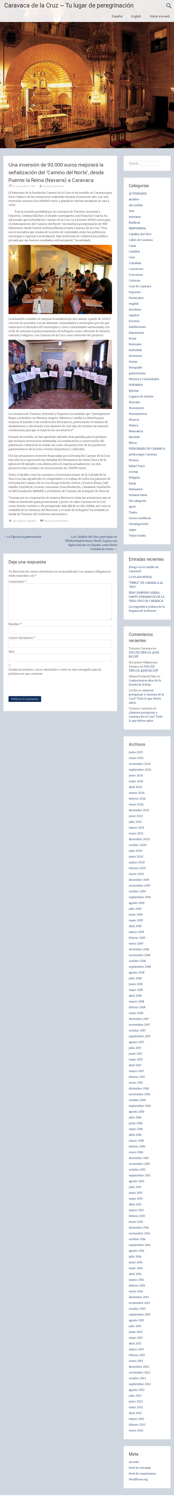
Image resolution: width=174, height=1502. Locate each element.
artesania (135, 216)
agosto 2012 (137, 1390)
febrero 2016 (137, 1146)
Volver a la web (160, 16)
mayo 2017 (136, 1059)
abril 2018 (135, 995)
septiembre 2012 (140, 1384)
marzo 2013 (136, 1349)
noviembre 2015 (139, 1163)
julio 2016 (135, 1117)
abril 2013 (135, 1343)
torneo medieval (140, 518)
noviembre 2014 (139, 1233)
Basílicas (134, 222)
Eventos (134, 321)
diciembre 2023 (139, 810)
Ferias (132, 338)
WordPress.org (138, 1479)
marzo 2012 (136, 1419)
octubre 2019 (137, 891)
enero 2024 (136, 804)
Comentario (17, 581)
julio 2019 (135, 908)
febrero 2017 (137, 1077)
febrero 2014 (137, 1285)
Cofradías (135, 263)
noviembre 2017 (139, 1024)
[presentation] (34, 686)
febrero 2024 (137, 798)
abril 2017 (135, 1065)
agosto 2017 (136, 1042)
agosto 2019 (136, 903)
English (136, 16)
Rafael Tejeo (137, 466)
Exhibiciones (137, 327)
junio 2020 (136, 856)
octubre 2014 (137, 1239)
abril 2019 (135, 926)
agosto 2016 (136, 1111)
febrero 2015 (137, 1216)
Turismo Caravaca (53, 186)
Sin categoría (137, 500)
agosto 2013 (136, 1320)
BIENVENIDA (137, 228)
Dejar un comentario (56, 520)
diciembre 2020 (139, 839)
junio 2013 (135, 1332)
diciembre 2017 (139, 1019)
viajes (132, 529)
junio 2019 (136, 914)
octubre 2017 (137, 1030)
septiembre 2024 (140, 769)
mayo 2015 (136, 1198)
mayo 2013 (136, 1337)
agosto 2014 (136, 1250)
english (134, 303)
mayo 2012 (136, 1407)
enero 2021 (136, 833)
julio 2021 (135, 821)
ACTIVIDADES (138, 193)
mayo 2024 (136, 781)
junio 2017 (135, 1053)
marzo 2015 (136, 1210)
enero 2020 (136, 874)
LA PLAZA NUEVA (140, 577)
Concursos (136, 274)
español (31, 520)
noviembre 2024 (140, 763)
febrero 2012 (137, 1424)
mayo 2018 (136, 990)
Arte (131, 211)
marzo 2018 (136, 1001)
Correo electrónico (22, 638)
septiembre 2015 (140, 1175)
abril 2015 (135, 1204)
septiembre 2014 (140, 1245)
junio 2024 (136, 775)
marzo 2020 (137, 862)
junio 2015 (135, 1192)
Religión (134, 477)
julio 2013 (135, 1326)
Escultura (135, 309)
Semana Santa (138, 495)
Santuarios (136, 489)
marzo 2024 (137, 792)
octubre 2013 (137, 1308)
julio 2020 (135, 850)
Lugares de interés (141, 396)
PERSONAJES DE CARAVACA (147, 448)
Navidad (134, 437)
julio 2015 (135, 1187)
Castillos (134, 251)
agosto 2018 (136, 972)
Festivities (135, 356)
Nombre (15, 624)
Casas (132, 245)
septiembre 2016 (140, 1105)
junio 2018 (136, 984)
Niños (133, 442)
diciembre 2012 (139, 1366)
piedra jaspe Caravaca (143, 454)
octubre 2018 (137, 961)
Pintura (133, 460)
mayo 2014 (136, 1268)
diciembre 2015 (139, 1158)
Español (117, 16)
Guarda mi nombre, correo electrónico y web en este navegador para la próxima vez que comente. (54, 671)
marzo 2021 (136, 827)
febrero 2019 (137, 937)
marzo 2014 (136, 1279)
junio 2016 (136, 1123)
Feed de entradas (140, 1467)
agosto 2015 (136, 1181)
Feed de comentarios (142, 1473)
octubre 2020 (137, 845)
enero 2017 (136, 1082)
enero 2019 (136, 943)
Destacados (136, 298)
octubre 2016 (137, 1100)
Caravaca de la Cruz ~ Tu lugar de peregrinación (69, 5)
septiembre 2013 (139, 1314)
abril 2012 (135, 1413)
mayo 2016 (136, 1129)
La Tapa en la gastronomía (22, 536)
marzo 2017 (136, 1071)
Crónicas (134, 280)
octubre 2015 (137, 1169)
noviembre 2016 (139, 1094)
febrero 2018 (137, 1007)
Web (11, 651)
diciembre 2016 (139, 1088)
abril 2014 (135, 1274)
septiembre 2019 (140, 897)
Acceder (134, 1462)
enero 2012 (136, 1430)
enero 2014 (136, 1291)
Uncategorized (138, 524)
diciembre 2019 (139, 879)
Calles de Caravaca (141, 240)
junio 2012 (136, 1401)
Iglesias (134, 390)
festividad (135, 350)
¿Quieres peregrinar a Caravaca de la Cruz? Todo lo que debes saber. (146, 716)
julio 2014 (135, 1256)
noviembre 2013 (139, 1303)
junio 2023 (136, 816)
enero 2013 (136, 1361)
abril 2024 (135, 787)
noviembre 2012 (139, 1372)
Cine (132, 257)
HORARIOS (136, 384)
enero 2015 (136, 1221)
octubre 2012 (137, 1378)
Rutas (132, 483)
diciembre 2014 (139, 1227)
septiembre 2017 (140, 1036)
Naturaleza (136, 431)
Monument (136, 408)
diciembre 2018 (139, 949)
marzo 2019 (136, 932)
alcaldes (134, 199)
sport (132, 506)
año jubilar (19, 520)
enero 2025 (136, 758)
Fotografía (135, 367)
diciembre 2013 (139, 1297)
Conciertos (136, 269)
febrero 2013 (137, 1355)
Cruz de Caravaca (140, 286)
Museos (134, 419)
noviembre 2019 (139, 885)
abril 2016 (135, 1134)
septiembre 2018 (140, 966)
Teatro (133, 512)
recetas (133, 471)
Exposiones (136, 332)
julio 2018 (135, 978)
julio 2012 (135, 1395)
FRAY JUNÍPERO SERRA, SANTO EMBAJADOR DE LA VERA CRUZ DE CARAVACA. (146, 597)
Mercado (134, 402)
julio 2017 (135, 1048)
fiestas (133, 361)
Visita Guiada (137, 535)
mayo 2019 (136, 920)
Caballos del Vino (140, 234)
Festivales (135, 344)
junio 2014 (136, 1262)
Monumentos (138, 413)
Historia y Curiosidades (144, 379)
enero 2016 (136, 1152)
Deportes (135, 292)
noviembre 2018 (139, 955)
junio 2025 (136, 752)
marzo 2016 (136, 1140)
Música (133, 425)
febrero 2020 (137, 868)
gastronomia (137, 373)
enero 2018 (136, 1013)
